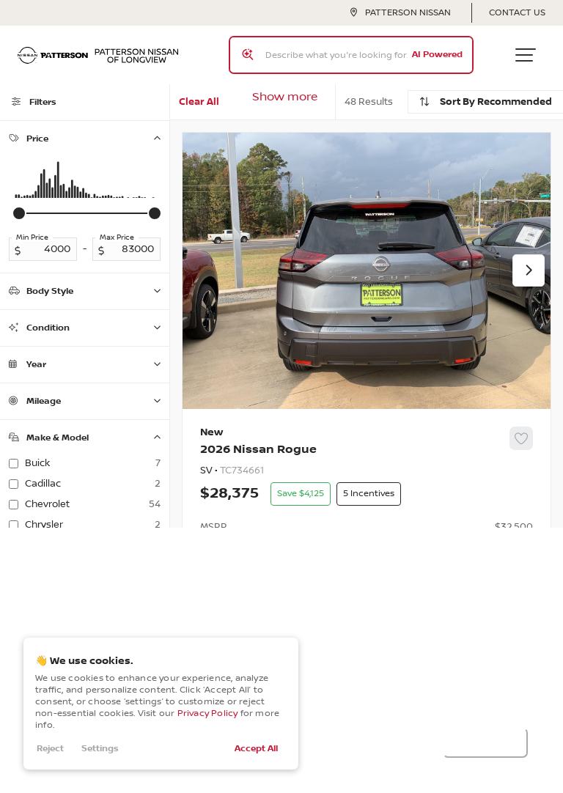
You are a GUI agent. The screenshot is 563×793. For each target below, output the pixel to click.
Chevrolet (93, 504)
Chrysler (93, 524)
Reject (50, 748)
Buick (93, 463)
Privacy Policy (207, 713)
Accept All (256, 748)
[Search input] (351, 55)
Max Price (117, 237)
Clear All (199, 102)
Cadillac (93, 483)
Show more (284, 97)
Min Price (32, 237)
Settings (100, 748)
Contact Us (517, 12)
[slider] (19, 213)
